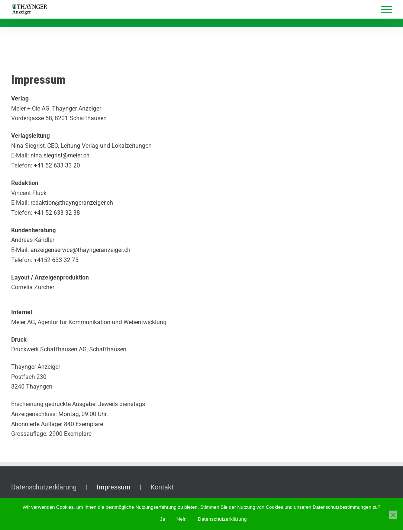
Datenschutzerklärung (44, 487)
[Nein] (393, 514)
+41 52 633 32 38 (57, 212)
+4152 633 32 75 (56, 260)
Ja (162, 519)
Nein (182, 519)
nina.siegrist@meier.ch (60, 155)
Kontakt (162, 487)
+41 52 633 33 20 (57, 165)
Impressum (113, 487)
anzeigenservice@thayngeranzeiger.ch (80, 249)
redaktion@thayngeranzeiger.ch (71, 202)
